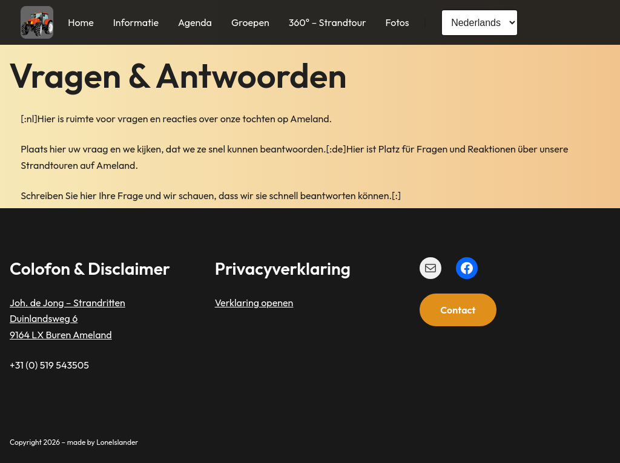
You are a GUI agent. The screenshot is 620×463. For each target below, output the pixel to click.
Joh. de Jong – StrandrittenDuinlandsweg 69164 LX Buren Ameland (67, 319)
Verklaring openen (254, 303)
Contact (457, 310)
